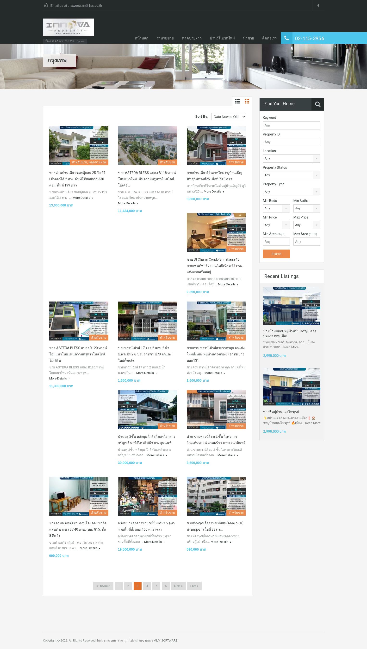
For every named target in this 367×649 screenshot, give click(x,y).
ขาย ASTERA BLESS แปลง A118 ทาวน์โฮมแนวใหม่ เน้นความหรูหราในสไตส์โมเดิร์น (147, 179)
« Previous (103, 586)
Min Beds (270, 201)
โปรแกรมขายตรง (141, 640)
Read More (291, 347)
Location (269, 151)
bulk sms (103, 640)
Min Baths (301, 201)
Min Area (274, 234)
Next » (178, 586)
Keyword (269, 118)
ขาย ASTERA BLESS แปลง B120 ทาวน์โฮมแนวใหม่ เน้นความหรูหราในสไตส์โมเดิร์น (78, 354)
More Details (83, 197)
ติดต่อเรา (269, 38)
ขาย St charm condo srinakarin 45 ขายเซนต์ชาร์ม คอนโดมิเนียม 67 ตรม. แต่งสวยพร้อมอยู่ (215, 265)
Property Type (274, 184)
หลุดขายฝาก (192, 38)
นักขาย (248, 38)
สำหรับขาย (165, 38)
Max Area (305, 234)
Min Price (270, 217)
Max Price (300, 217)
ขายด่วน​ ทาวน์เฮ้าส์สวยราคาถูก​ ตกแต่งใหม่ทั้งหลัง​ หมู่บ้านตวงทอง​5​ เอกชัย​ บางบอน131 (216, 354)
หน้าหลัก (141, 38)
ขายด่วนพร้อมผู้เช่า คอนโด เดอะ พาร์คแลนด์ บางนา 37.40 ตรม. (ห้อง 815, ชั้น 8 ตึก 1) (77, 529)
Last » (194, 586)
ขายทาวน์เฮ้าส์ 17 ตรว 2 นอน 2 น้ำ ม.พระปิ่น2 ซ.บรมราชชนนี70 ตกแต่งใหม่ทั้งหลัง (145, 354)
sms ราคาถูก (119, 640)
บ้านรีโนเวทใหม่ (222, 38)
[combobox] (291, 158)
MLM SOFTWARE (165, 640)
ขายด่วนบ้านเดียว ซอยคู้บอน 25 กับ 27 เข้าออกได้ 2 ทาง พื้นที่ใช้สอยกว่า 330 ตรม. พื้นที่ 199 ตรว (77, 179)
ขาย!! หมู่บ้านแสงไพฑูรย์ (281, 412)
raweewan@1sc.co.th (86, 5)
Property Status (275, 167)
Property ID (271, 134)
